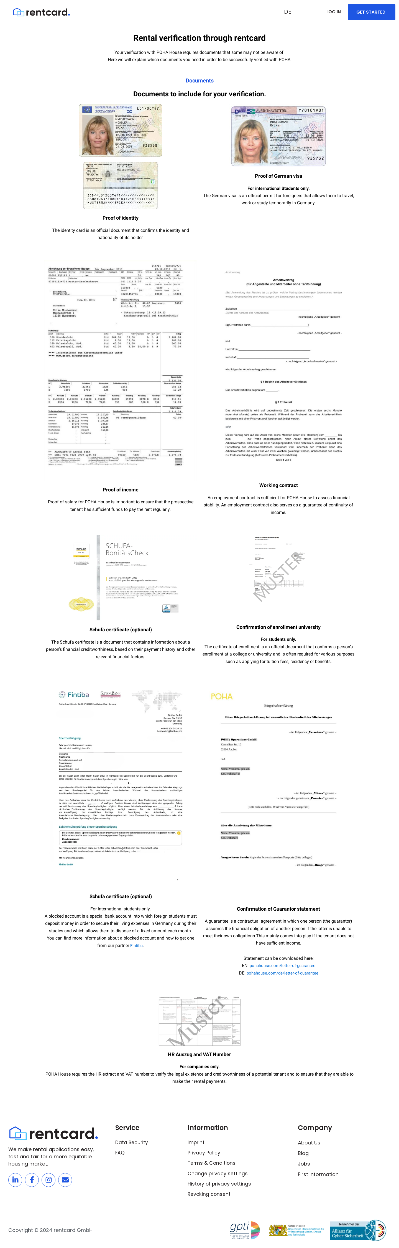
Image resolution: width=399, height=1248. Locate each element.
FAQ (120, 1153)
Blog (303, 1153)
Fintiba (136, 945)
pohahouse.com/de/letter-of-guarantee (282, 973)
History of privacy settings (220, 1184)
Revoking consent (209, 1195)
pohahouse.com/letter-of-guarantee (282, 965)
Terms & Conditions (212, 1163)
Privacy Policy (204, 1153)
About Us (309, 1142)
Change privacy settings (218, 1174)
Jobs (304, 1163)
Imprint (196, 1142)
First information (318, 1174)
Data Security (132, 1142)
